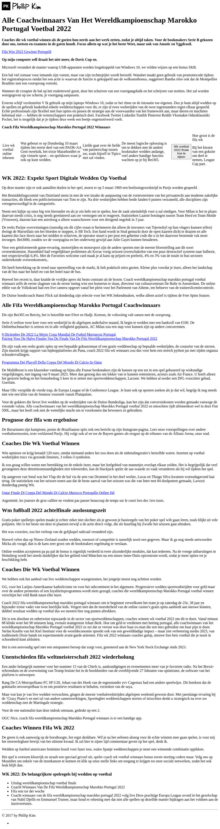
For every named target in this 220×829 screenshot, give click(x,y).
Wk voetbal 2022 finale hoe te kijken (181, 151)
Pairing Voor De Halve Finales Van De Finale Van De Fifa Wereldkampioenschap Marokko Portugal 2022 (79, 339)
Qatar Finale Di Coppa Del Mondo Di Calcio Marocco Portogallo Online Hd (58, 493)
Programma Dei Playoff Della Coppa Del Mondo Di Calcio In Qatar (52, 362)
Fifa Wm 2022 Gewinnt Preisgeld (26, 52)
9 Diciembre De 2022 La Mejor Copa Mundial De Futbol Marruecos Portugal (59, 334)
